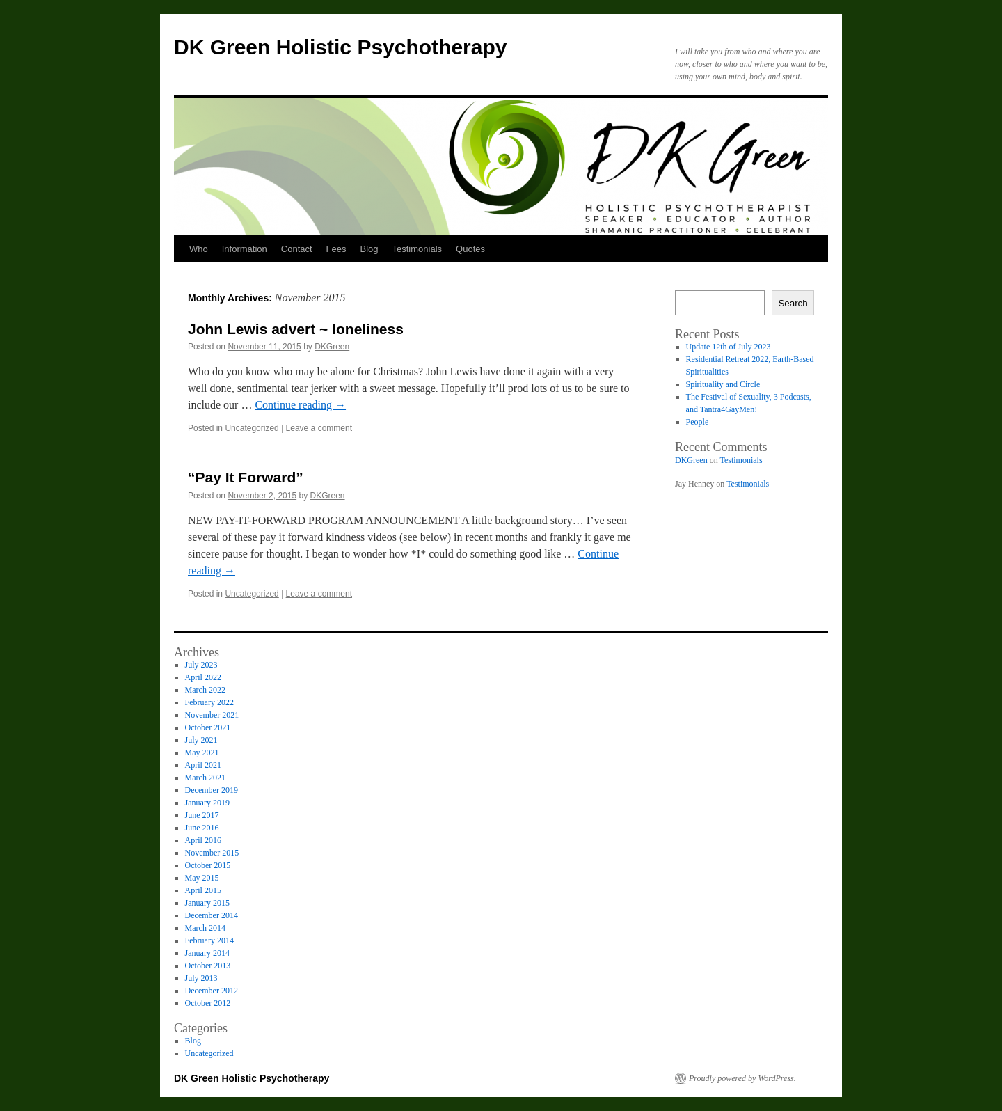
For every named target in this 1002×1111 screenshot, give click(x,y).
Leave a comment (319, 428)
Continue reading (300, 405)
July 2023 (201, 665)
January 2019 (207, 802)
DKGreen (332, 347)
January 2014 (207, 953)
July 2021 (201, 740)
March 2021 (205, 777)
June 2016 (202, 828)
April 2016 (203, 840)
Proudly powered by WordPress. (742, 1078)
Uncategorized (251, 428)
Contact (296, 249)
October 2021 (208, 727)
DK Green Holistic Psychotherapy (340, 47)
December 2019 (211, 790)
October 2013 (208, 965)
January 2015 (207, 903)
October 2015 (208, 865)
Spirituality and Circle (723, 384)
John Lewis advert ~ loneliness (296, 329)
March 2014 (205, 928)
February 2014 (209, 940)
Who (198, 249)
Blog (369, 249)
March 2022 (205, 690)
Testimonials (417, 249)
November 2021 (212, 715)
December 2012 (211, 990)
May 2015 (202, 878)
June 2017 (202, 815)
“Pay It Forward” (245, 477)
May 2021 (202, 752)
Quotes (470, 249)
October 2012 (208, 1003)
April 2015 (203, 890)
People (697, 422)
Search (792, 303)
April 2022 (203, 677)
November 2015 (212, 853)
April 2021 (203, 765)
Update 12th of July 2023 (728, 347)
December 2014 (211, 915)
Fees (336, 249)
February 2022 (209, 702)
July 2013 (201, 978)
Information (244, 249)
